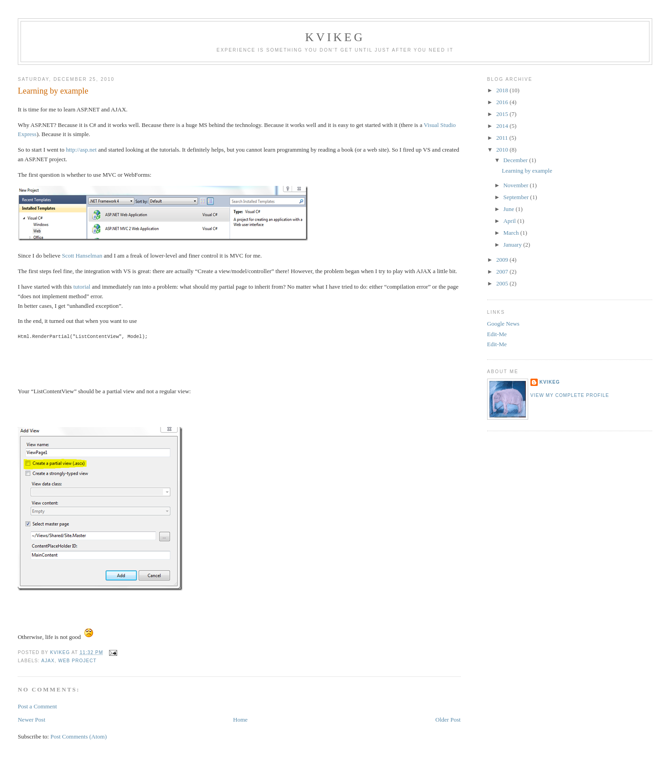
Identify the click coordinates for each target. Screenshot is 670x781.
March (511, 232)
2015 (502, 114)
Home (240, 719)
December (516, 160)
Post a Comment (37, 706)
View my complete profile (569, 395)
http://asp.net (81, 149)
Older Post (448, 719)
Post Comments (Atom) (78, 736)
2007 (502, 271)
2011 (502, 137)
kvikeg (550, 382)
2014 (502, 125)
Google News (503, 323)
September (516, 197)
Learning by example (527, 170)
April (510, 220)
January (513, 244)
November (516, 185)
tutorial (82, 286)
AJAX (47, 660)
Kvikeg (335, 37)
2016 (502, 102)
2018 (502, 90)
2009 (502, 259)
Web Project (77, 660)
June (509, 209)
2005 (502, 283)
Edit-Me (497, 334)
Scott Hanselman (82, 255)
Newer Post (31, 719)
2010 (502, 149)
